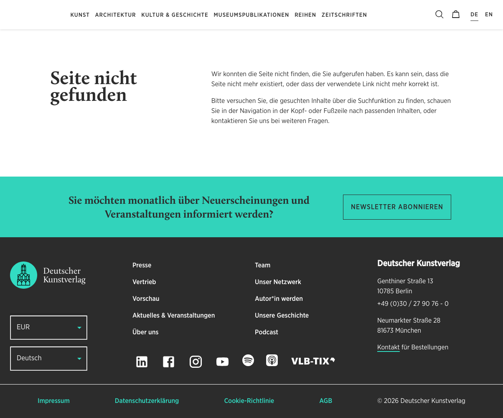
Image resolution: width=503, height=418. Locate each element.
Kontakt (388, 347)
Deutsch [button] (29, 358)
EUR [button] (23, 327)
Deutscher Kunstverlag (433, 401)
